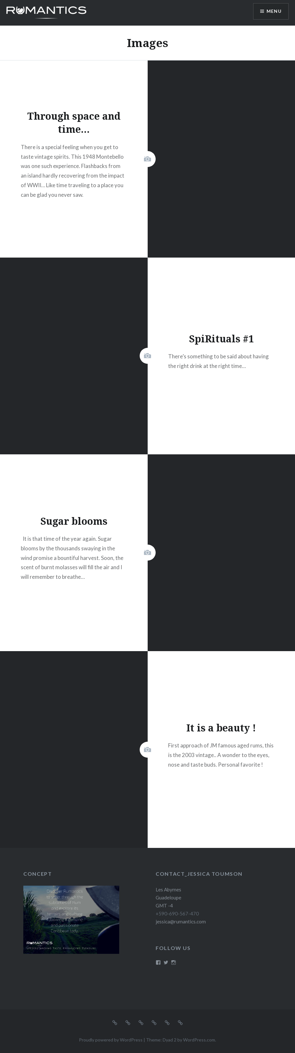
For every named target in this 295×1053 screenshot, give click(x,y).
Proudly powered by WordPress (111, 1039)
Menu (274, 11)
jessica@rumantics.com (181, 921)
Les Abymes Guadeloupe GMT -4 (168, 897)
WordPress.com (199, 1039)
